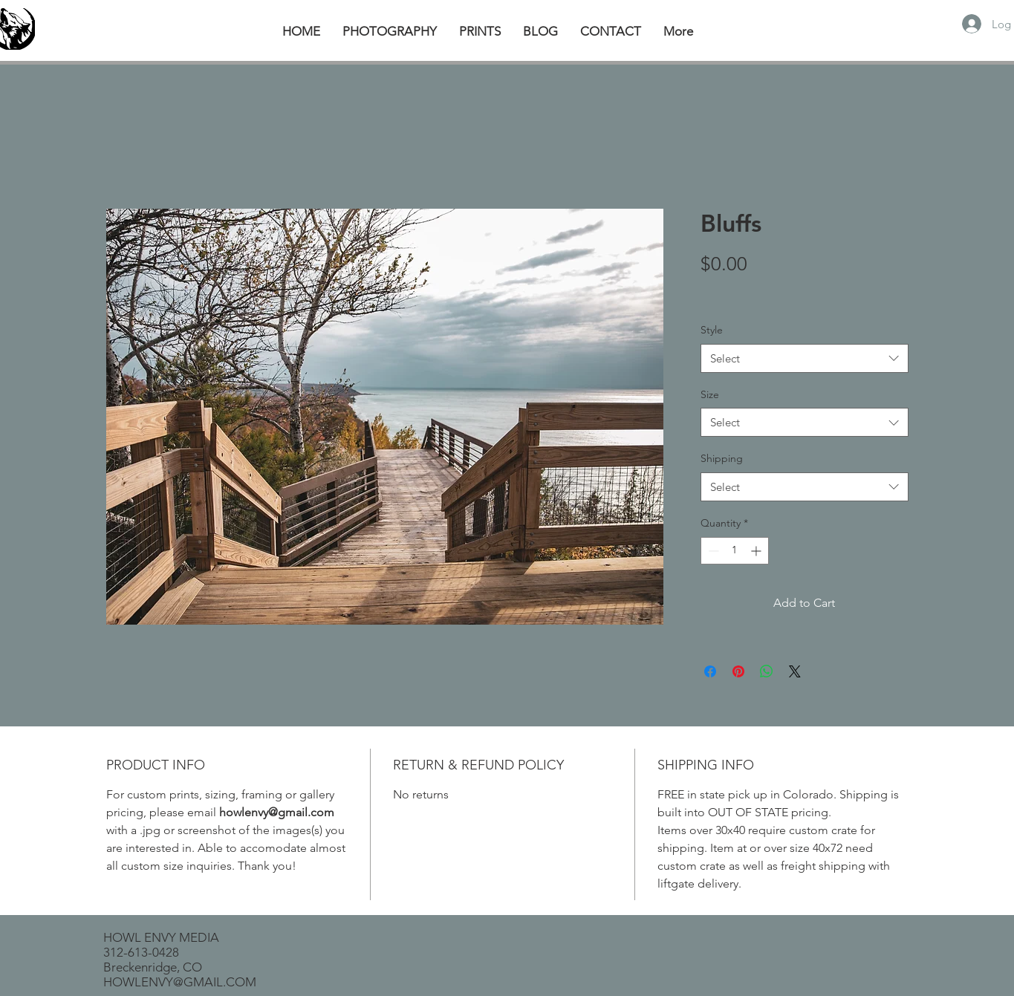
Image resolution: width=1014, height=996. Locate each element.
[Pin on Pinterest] (738, 671)
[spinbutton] (734, 551)
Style (712, 329)
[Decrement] (712, 551)
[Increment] (757, 551)
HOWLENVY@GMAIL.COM (179, 981)
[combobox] (805, 358)
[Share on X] (795, 671)
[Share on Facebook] (710, 671)
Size (710, 394)
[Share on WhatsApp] (767, 671)
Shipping (722, 458)
